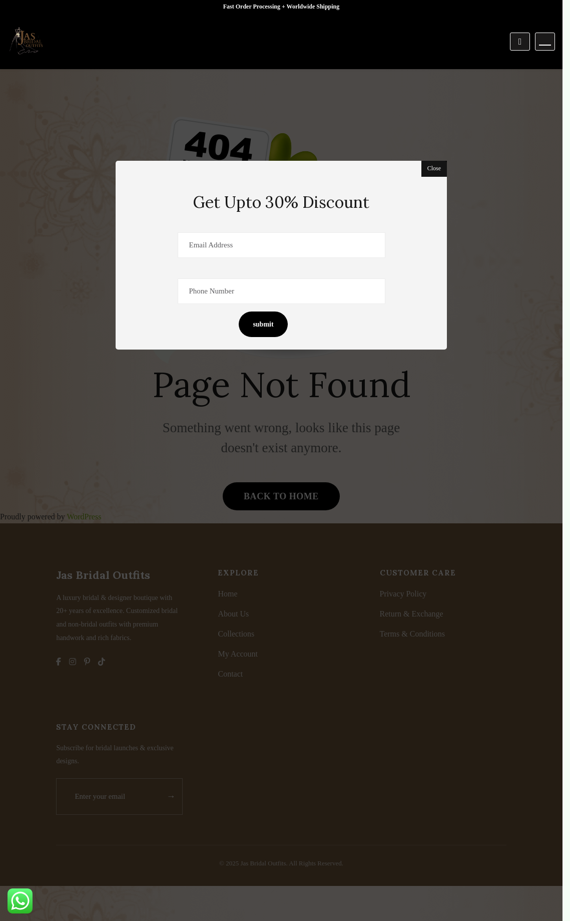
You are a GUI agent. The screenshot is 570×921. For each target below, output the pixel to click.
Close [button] (434, 168)
